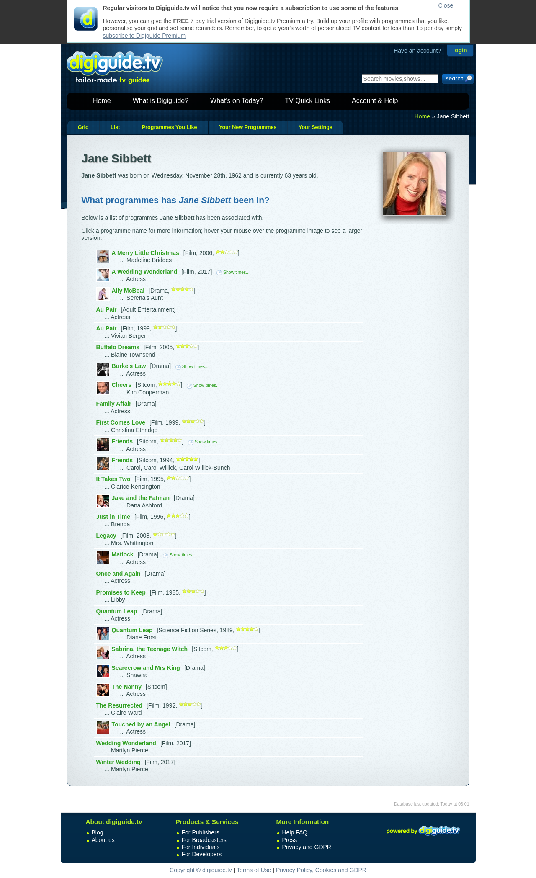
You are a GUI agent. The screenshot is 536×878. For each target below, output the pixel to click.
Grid (83, 127)
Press (289, 840)
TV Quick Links (307, 100)
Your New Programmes (248, 127)
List (115, 127)
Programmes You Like (169, 127)
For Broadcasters (204, 840)
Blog (97, 832)
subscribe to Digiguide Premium (144, 35)
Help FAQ (295, 832)
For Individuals (201, 847)
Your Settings (315, 127)
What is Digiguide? (160, 100)
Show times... (233, 272)
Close (446, 5)
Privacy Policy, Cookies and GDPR (321, 870)
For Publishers (200, 832)
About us (103, 840)
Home (102, 100)
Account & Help (375, 100)
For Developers (202, 854)
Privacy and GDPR (306, 847)
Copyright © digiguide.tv (201, 870)
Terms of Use (254, 870)
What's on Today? (236, 100)
